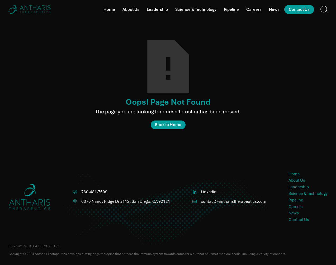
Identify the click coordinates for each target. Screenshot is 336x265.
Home (109, 9)
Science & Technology (195, 9)
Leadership (157, 9)
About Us (130, 9)
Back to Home (168, 124)
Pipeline (231, 9)
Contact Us (299, 9)
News (274, 9)
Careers (254, 9)
